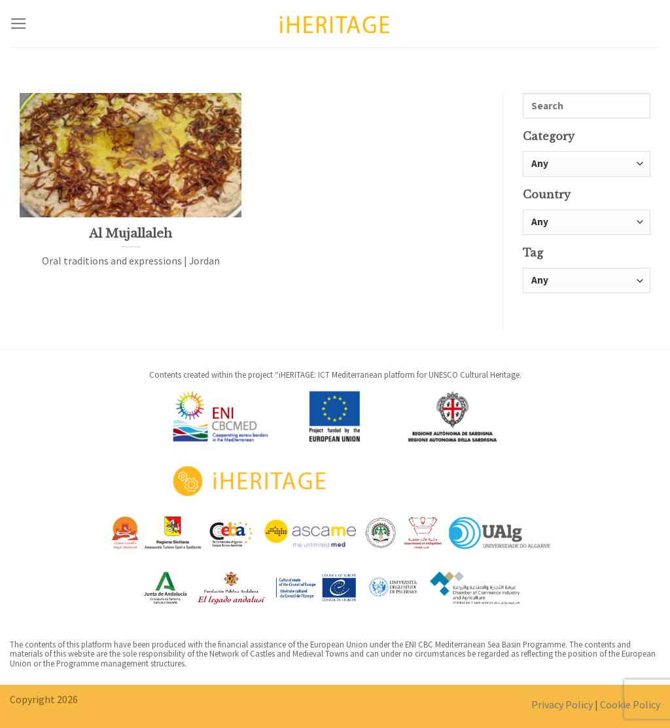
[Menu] (18, 24)
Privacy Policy (562, 704)
